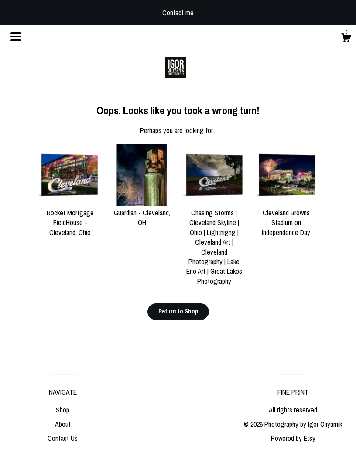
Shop (62, 410)
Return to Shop (178, 311)
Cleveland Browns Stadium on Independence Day (286, 217)
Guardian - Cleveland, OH (142, 213)
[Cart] (346, 38)
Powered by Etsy (293, 438)
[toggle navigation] (15, 36)
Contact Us (63, 438)
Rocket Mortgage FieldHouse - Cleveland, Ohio (70, 217)
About (63, 424)
